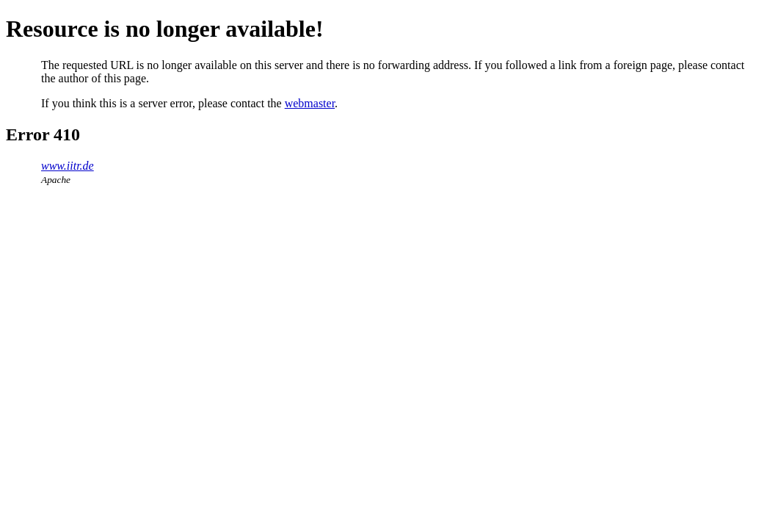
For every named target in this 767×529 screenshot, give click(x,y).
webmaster (310, 103)
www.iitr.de (67, 165)
